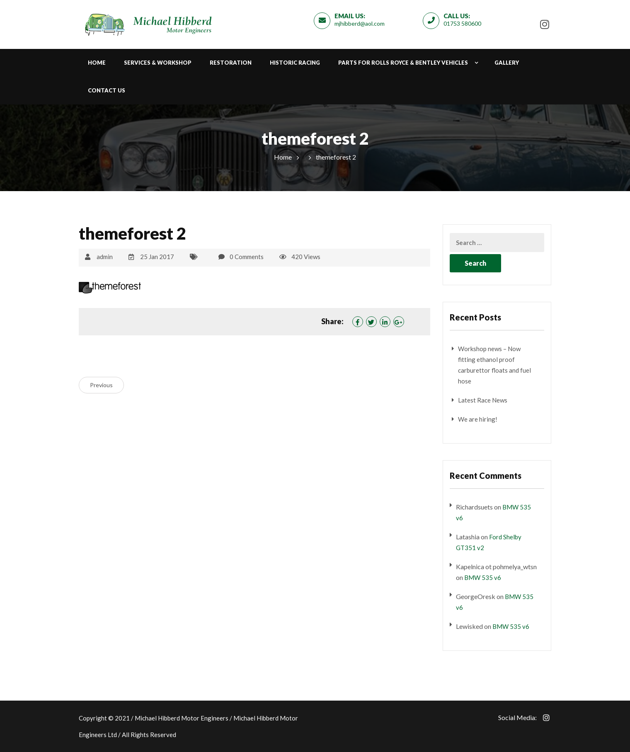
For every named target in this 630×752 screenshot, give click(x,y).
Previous (101, 384)
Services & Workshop (157, 62)
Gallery (506, 62)
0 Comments (247, 256)
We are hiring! (477, 419)
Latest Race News (482, 400)
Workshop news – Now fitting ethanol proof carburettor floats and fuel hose (494, 365)
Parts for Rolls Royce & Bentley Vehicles (403, 62)
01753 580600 (462, 23)
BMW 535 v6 (482, 577)
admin (105, 256)
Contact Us (106, 90)
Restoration (231, 62)
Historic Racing (295, 62)
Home (97, 62)
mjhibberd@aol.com (359, 23)
